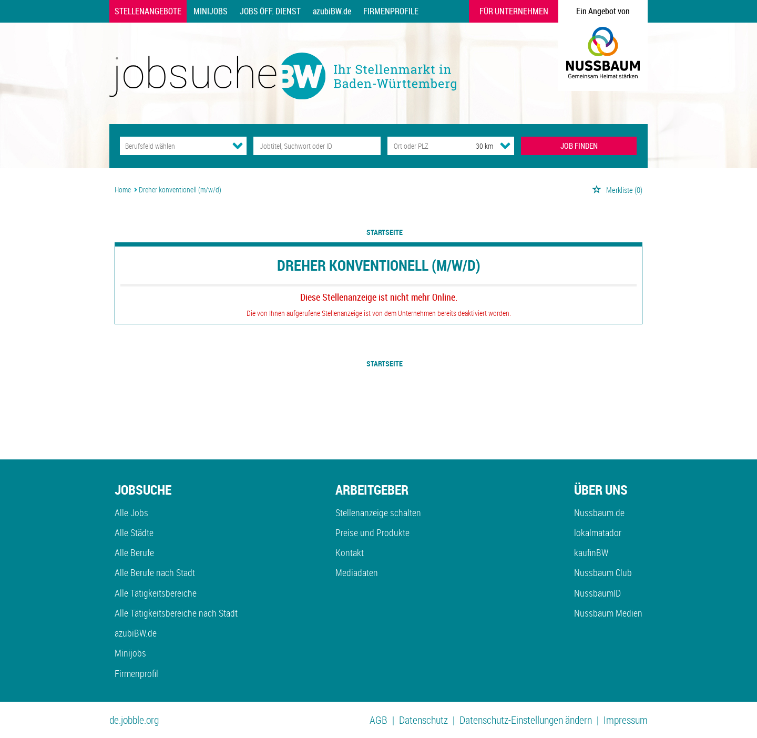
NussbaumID (597, 593)
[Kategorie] (173, 146)
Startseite (384, 232)
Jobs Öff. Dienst (270, 11)
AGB (378, 720)
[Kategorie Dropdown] (237, 145)
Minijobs (210, 11)
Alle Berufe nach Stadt (155, 572)
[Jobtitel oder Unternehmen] (316, 146)
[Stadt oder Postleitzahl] (421, 146)
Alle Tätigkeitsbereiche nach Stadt (176, 613)
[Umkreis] (474, 146)
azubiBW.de (332, 11)
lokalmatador (597, 532)
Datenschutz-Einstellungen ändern (525, 720)
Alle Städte (134, 532)
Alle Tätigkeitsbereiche (156, 593)
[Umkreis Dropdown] (505, 145)
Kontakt (349, 552)
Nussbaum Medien (608, 613)
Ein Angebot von (603, 11)
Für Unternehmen (513, 11)
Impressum (625, 720)
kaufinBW (591, 552)
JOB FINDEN (579, 145)
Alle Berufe (134, 552)
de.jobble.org (134, 720)
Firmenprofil (136, 673)
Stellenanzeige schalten (378, 512)
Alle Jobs (131, 512)
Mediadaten (356, 572)
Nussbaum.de (599, 512)
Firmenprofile (390, 11)
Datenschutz (423, 720)
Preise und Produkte (372, 532)
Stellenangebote (148, 11)
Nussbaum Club (603, 572)
